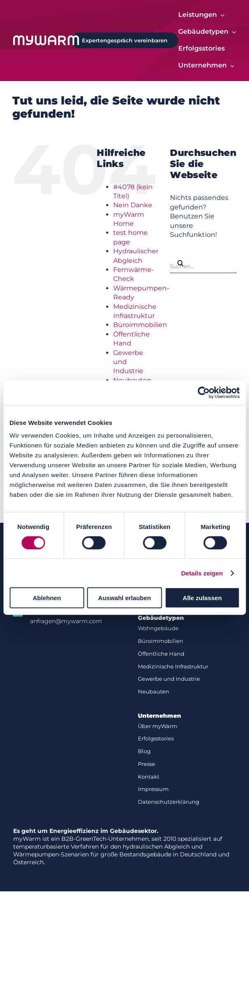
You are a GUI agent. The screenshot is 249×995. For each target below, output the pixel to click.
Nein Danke (132, 205)
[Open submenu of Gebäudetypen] (232, 31)
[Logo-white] (46, 38)
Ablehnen (47, 597)
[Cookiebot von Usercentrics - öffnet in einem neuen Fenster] (204, 392)
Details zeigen (202, 572)
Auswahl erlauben (124, 597)
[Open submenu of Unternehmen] (230, 66)
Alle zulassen (202, 597)
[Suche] (180, 263)
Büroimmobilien (140, 325)
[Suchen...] (203, 263)
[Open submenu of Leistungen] (220, 15)
